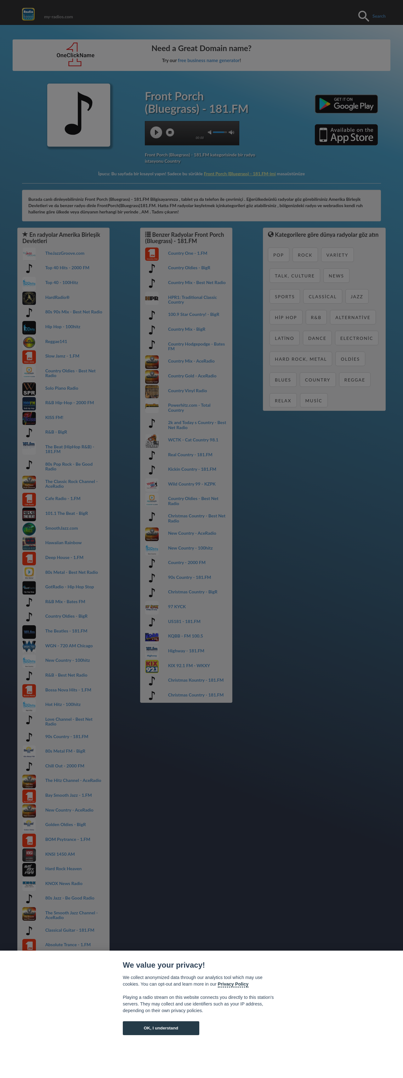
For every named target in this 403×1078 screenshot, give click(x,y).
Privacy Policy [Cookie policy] (233, 984)
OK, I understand (161, 1028)
